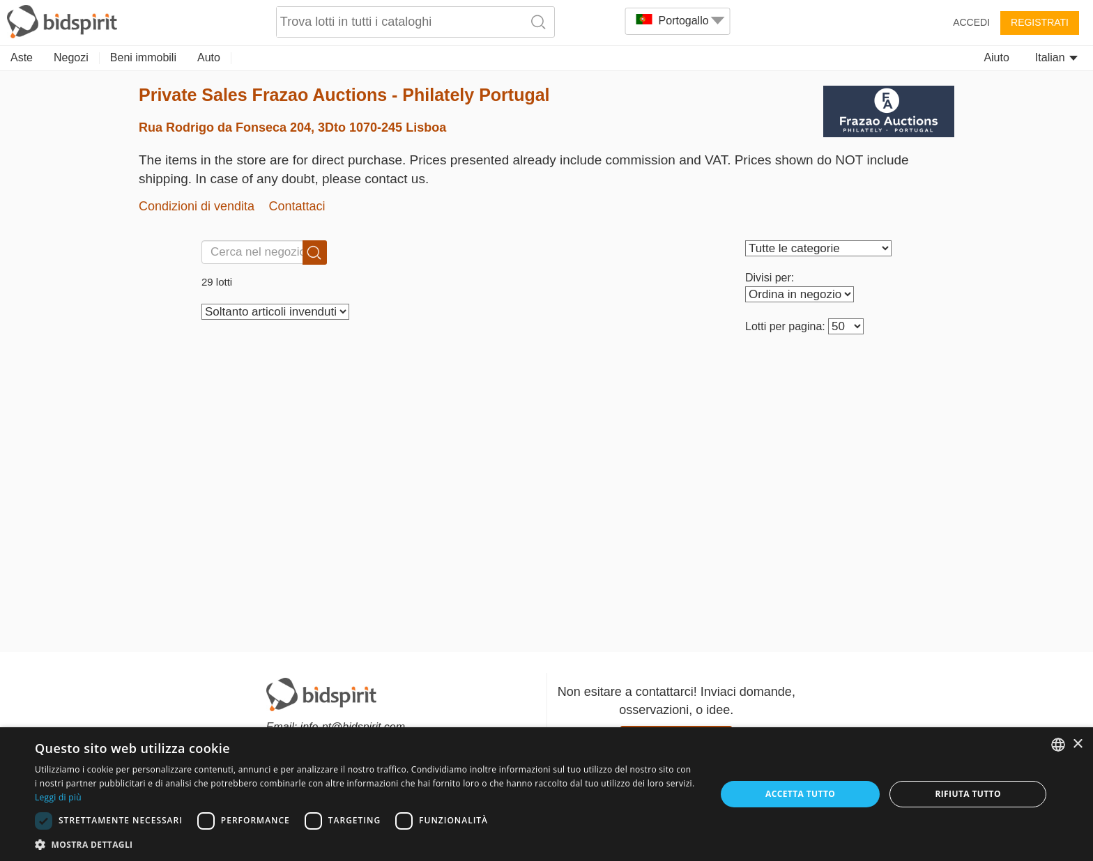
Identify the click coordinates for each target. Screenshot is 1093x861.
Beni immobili (143, 57)
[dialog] (546, 794)
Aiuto (996, 57)
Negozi (71, 57)
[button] (365, 844)
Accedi (971, 22)
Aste (21, 57)
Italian (1056, 57)
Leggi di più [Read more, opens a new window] (58, 797)
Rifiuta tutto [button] (968, 794)
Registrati (1040, 22)
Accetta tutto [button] (800, 794)
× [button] (1077, 744)
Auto (208, 57)
